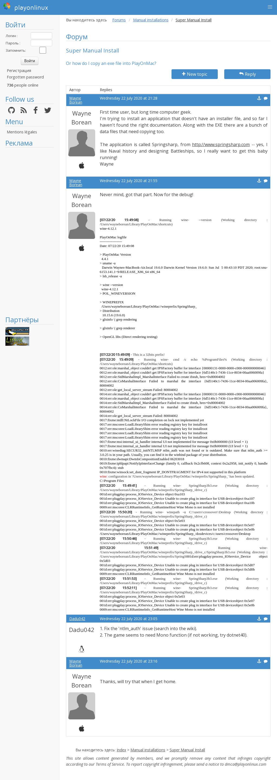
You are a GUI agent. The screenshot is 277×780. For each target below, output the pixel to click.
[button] (270, 7)
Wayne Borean (75, 100)
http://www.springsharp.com (221, 144)
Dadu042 (77, 618)
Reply (247, 74)
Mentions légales (22, 131)
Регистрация (19, 70)
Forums (119, 19)
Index (121, 749)
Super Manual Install (187, 749)
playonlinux (25, 6)
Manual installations (151, 19)
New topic (194, 74)
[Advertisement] (29, 231)
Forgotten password (25, 77)
